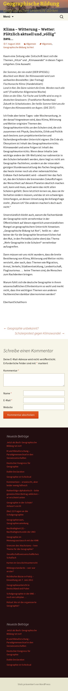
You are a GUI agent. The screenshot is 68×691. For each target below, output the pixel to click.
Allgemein (31, 43)
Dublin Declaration (15, 471)
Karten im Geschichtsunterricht (22, 562)
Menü (6, 16)
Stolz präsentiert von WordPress (34, 684)
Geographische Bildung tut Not (18, 47)
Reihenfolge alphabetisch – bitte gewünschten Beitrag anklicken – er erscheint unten (23, 494)
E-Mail (7, 400)
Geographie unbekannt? (21, 328)
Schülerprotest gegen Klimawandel (40, 333)
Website (8, 407)
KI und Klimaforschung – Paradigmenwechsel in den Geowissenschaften (20, 454)
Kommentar (11, 370)
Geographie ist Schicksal (19, 476)
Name (7, 393)
